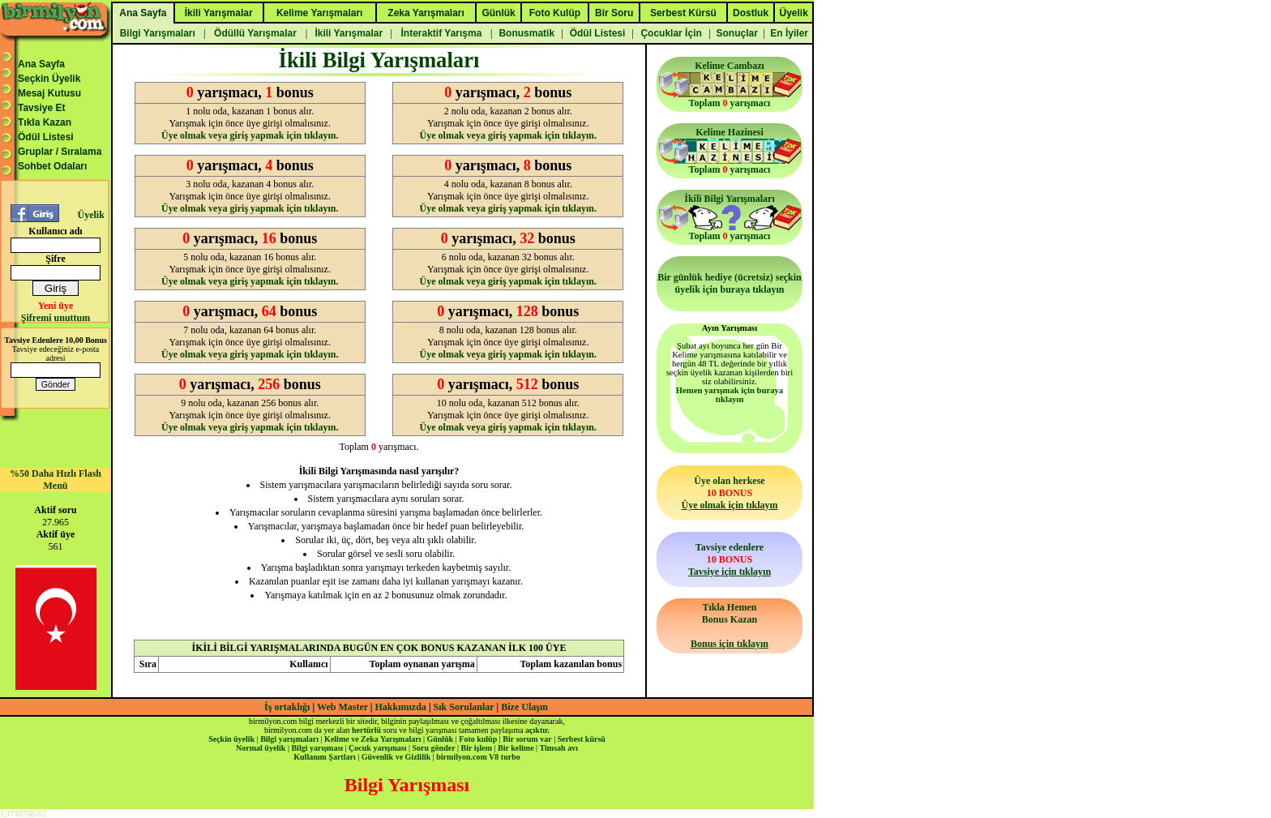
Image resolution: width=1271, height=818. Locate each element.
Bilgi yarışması (317, 747)
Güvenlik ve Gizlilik (396, 756)
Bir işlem (476, 747)
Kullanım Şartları (324, 756)
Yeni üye (56, 305)
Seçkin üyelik (231, 738)
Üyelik (90, 215)
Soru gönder (434, 747)
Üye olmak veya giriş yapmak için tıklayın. (249, 135)
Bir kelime (516, 747)
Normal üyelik (260, 747)
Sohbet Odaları (52, 166)
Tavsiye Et (41, 107)
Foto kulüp (478, 738)
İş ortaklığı (287, 707)
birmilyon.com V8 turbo (478, 756)
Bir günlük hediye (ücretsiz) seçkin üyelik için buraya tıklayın (729, 283)
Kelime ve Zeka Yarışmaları (372, 738)
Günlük (439, 738)
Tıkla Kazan (44, 122)
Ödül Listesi (46, 137)
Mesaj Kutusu (49, 93)
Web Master (343, 707)
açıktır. (537, 730)
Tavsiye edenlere (729, 559)
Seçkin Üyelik (49, 78)
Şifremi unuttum (55, 317)
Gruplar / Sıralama (59, 151)
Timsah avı (559, 747)
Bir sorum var (527, 738)
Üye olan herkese (729, 493)
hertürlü (366, 730)
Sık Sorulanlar (464, 707)
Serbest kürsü (582, 738)
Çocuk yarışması (377, 747)
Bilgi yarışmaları (289, 738)
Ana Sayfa (41, 64)
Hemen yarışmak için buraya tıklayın (729, 395)
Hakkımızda (400, 707)
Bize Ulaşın (524, 707)
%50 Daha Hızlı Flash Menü (55, 479)
